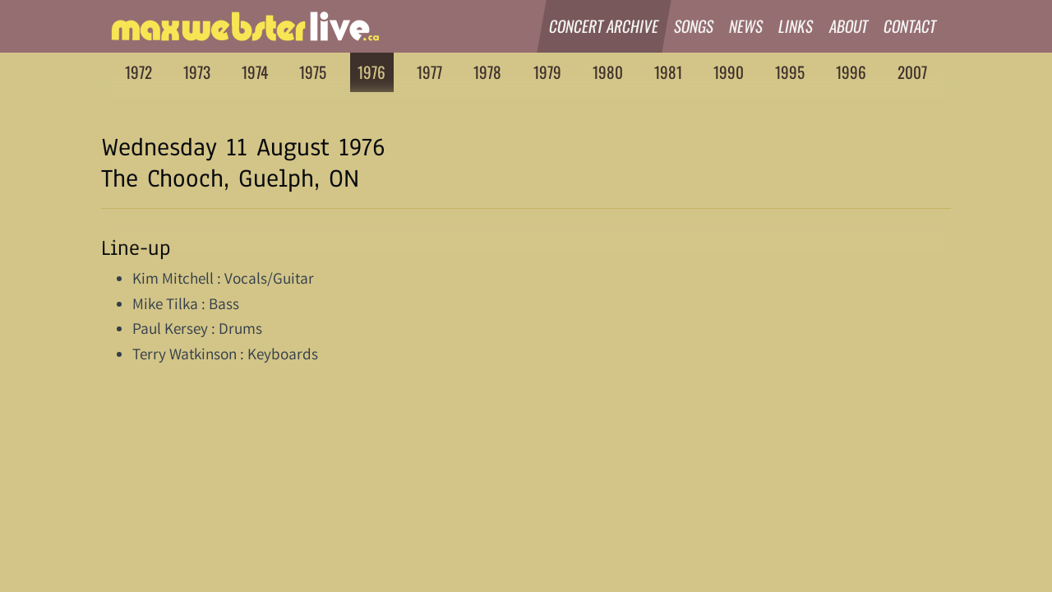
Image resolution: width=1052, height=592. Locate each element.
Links (796, 26)
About (849, 26)
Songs (694, 26)
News (746, 26)
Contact (910, 26)
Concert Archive (604, 26)
